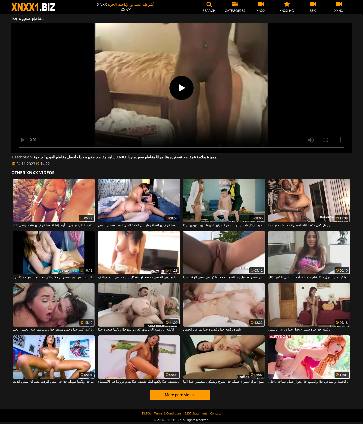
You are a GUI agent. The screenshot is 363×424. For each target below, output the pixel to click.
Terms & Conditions (168, 413)
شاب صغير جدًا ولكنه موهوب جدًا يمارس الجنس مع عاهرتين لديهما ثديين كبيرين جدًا (224, 225)
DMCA (146, 413)
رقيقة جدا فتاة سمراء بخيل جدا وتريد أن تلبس (299, 329)
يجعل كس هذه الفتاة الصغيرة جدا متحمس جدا (299, 225)
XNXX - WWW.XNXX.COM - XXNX (33, 7)
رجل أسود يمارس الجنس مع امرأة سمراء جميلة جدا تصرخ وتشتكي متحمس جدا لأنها (224, 382)
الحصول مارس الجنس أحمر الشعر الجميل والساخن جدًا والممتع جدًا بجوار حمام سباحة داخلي (309, 382)
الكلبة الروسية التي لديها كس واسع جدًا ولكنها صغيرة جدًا (136, 329)
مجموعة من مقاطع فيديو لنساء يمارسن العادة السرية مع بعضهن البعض (139, 225)
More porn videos (180, 394)
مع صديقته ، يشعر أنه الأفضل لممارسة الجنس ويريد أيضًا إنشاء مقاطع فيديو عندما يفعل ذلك (54, 225)
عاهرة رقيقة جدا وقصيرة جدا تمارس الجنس (212, 329)
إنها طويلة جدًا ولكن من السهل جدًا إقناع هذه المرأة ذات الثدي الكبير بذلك (309, 277)
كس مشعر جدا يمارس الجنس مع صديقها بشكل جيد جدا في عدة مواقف (139, 277)
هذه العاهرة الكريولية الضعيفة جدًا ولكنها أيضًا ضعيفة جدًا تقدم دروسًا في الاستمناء (139, 382)
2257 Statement (196, 413)
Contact (215, 413)
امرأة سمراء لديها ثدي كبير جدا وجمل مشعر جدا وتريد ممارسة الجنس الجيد (54, 329)
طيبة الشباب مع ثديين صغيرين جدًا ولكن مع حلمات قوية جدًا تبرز (54, 277)
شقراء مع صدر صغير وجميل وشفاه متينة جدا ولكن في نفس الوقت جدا (224, 277)
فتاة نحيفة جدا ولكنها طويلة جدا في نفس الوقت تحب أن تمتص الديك (54, 382)
